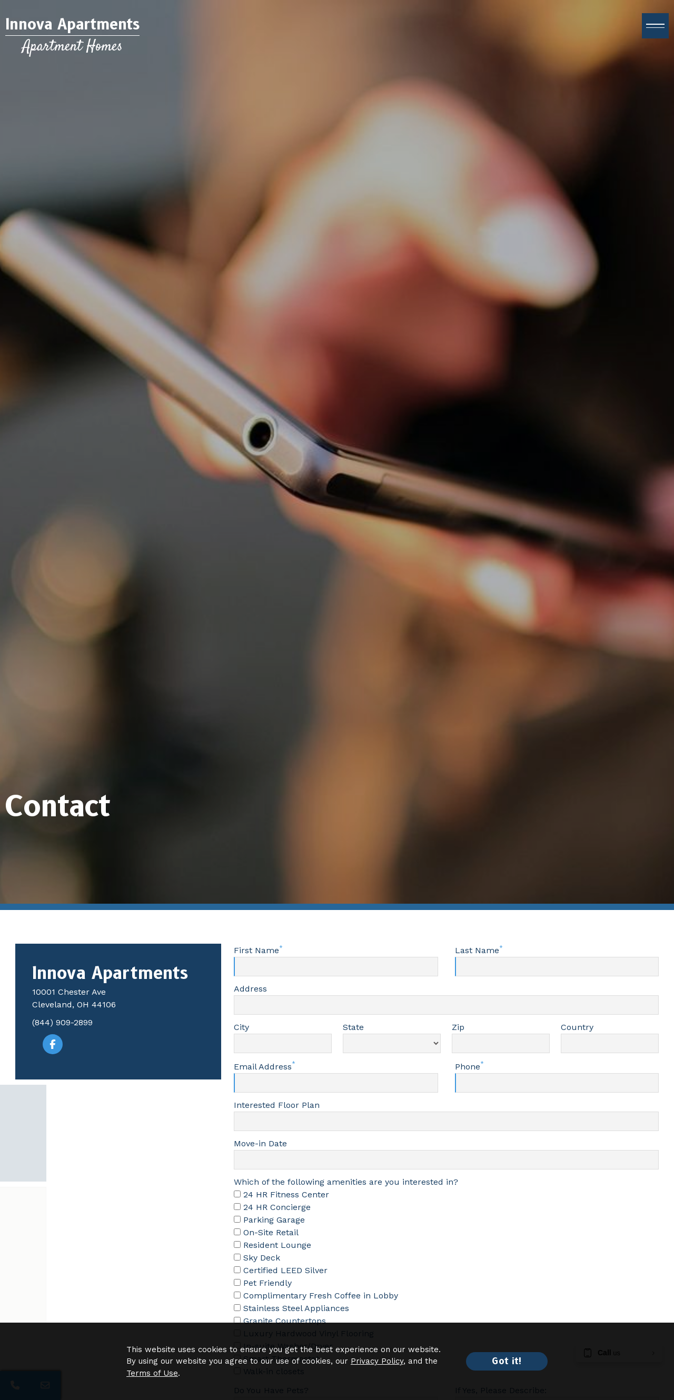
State (353, 1027)
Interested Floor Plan (277, 1105)
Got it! (506, 1361)
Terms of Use (152, 1373)
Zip (458, 1027)
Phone (467, 1067)
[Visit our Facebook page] (53, 1044)
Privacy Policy (377, 1361)
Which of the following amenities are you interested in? (346, 1182)
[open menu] (655, 25)
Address (250, 989)
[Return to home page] (72, 35)
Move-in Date (260, 1143)
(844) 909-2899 (62, 1022)
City (241, 1027)
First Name (256, 950)
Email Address (263, 1067)
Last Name (477, 950)
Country (577, 1027)
